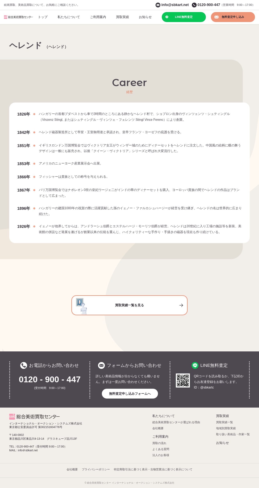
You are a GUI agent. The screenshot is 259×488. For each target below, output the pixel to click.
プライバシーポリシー (96, 469)
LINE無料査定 (179, 16)
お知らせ (222, 442)
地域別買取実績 (226, 428)
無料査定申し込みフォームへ (130, 393)
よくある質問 (160, 449)
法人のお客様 (160, 455)
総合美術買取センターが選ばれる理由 (176, 422)
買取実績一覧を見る (129, 306)
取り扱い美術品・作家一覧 (233, 434)
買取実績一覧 (224, 422)
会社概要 (158, 428)
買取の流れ (159, 443)
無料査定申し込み (229, 16)
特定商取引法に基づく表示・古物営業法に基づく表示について (153, 469)
